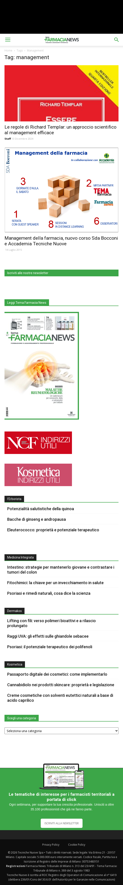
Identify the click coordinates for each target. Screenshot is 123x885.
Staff (7, 138)
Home (8, 50)
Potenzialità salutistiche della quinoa (40, 508)
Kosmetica (14, 664)
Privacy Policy (50, 845)
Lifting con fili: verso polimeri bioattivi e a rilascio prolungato (51, 623)
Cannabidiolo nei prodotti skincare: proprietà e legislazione (60, 684)
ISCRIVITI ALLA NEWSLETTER (62, 823)
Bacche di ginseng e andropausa (36, 519)
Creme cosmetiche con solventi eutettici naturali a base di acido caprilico (60, 698)
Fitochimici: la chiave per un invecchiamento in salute (55, 582)
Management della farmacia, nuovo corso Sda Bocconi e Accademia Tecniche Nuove (61, 240)
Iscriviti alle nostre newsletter (27, 273)
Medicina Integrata (20, 557)
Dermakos (14, 611)
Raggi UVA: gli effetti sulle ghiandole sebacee (48, 636)
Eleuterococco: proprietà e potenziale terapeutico (53, 529)
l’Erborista (14, 499)
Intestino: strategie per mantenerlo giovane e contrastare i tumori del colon (60, 569)
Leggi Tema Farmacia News (26, 302)
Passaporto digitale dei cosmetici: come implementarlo (57, 674)
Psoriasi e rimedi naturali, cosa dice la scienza (48, 593)
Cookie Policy (76, 845)
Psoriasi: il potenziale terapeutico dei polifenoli (49, 646)
